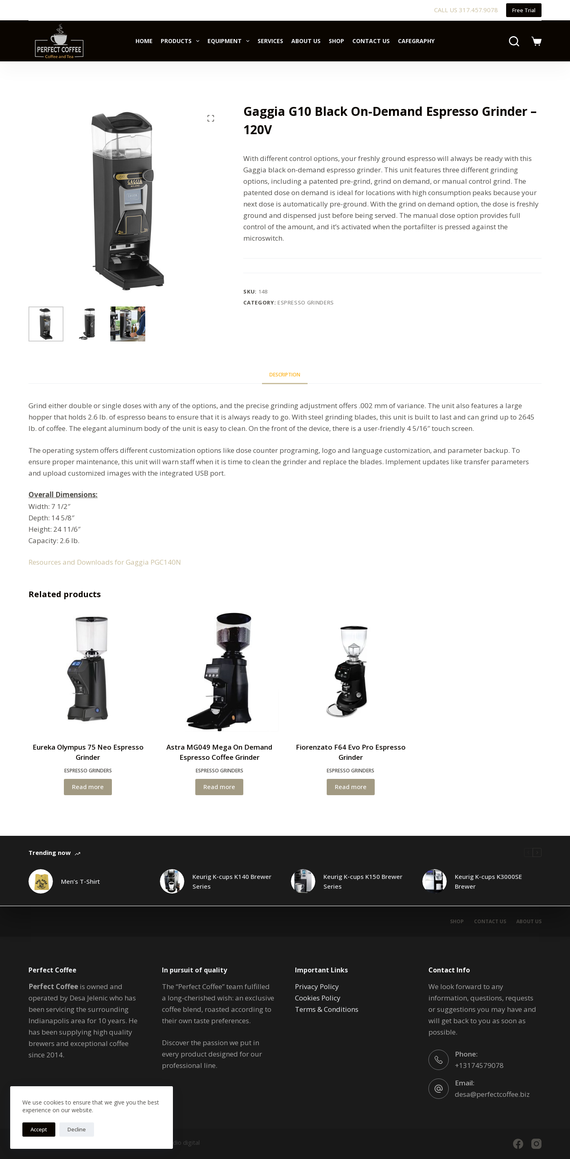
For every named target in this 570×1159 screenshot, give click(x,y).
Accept (39, 1129)
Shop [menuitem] (336, 41)
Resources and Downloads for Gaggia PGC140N (104, 562)
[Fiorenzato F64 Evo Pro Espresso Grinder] (350, 672)
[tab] (285, 374)
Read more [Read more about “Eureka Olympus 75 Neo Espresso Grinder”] (88, 787)
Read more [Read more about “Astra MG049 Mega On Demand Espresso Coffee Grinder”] (219, 787)
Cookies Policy (318, 997)
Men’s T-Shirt (80, 881)
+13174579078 (479, 1065)
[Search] (514, 41)
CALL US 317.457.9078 (466, 10)
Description (284, 374)
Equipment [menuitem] (230, 41)
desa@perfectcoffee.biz (492, 1094)
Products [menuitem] (182, 41)
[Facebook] (518, 1144)
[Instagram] (536, 1144)
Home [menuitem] (144, 41)
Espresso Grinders (305, 302)
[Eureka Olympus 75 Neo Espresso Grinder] (88, 672)
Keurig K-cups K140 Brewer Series (231, 881)
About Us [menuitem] (306, 41)
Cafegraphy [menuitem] (416, 41)
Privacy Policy (317, 986)
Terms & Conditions (326, 1009)
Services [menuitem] (270, 41)
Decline (77, 1129)
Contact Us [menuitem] (371, 41)
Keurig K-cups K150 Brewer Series (362, 881)
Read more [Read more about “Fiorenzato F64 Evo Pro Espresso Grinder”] (351, 787)
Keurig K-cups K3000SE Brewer (488, 881)
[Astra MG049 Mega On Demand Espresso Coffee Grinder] (219, 672)
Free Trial (523, 10)
